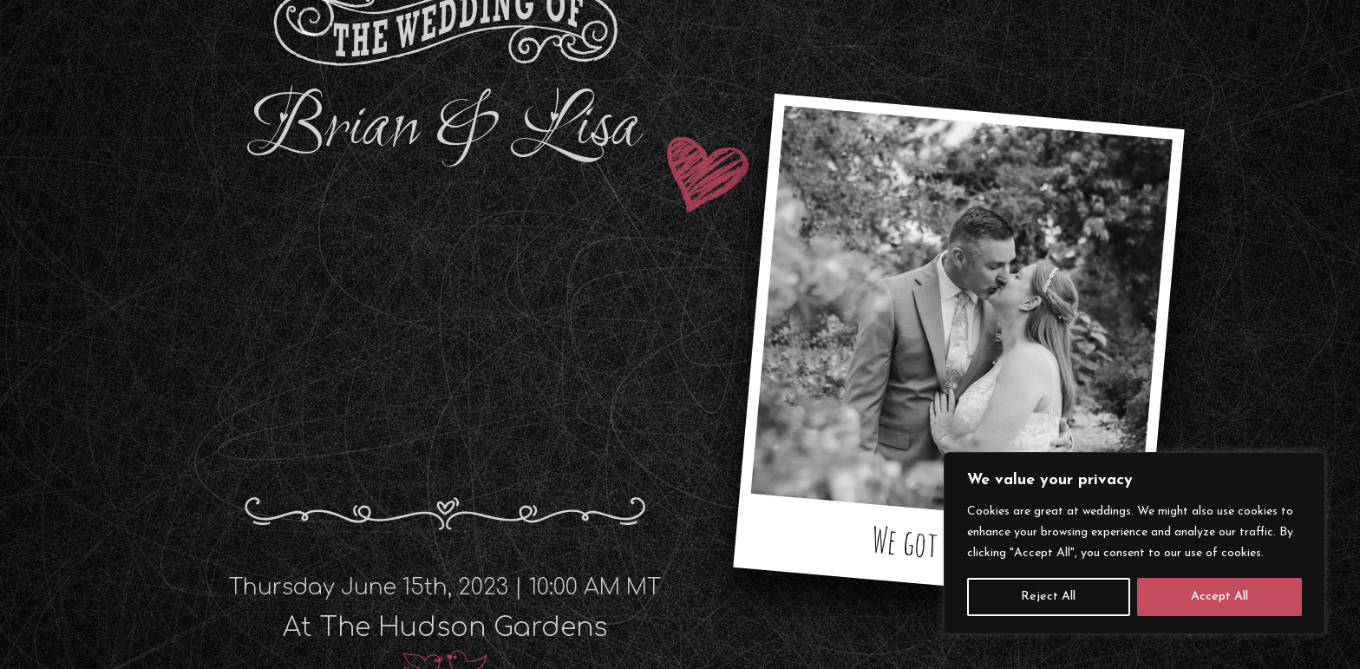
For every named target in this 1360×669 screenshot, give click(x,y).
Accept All (1219, 596)
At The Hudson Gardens (445, 627)
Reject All (1048, 596)
